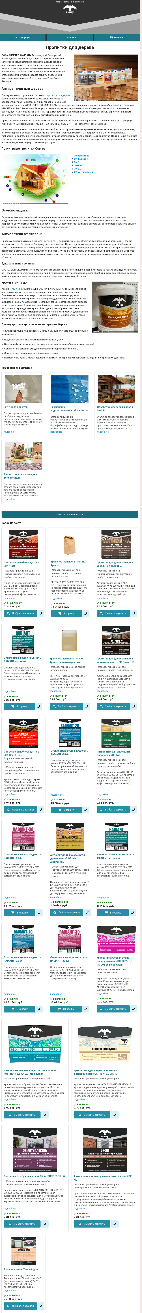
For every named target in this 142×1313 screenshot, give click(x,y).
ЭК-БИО (78, 165)
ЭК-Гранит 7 (81, 159)
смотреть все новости (70, 514)
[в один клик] (41, 613)
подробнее (10, 431)
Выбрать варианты (23, 613)
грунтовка (17, 288)
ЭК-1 (77, 162)
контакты (70, 37)
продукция (22, 37)
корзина (116, 37)
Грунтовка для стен (16, 407)
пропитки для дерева (58, 95)
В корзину (68, 613)
